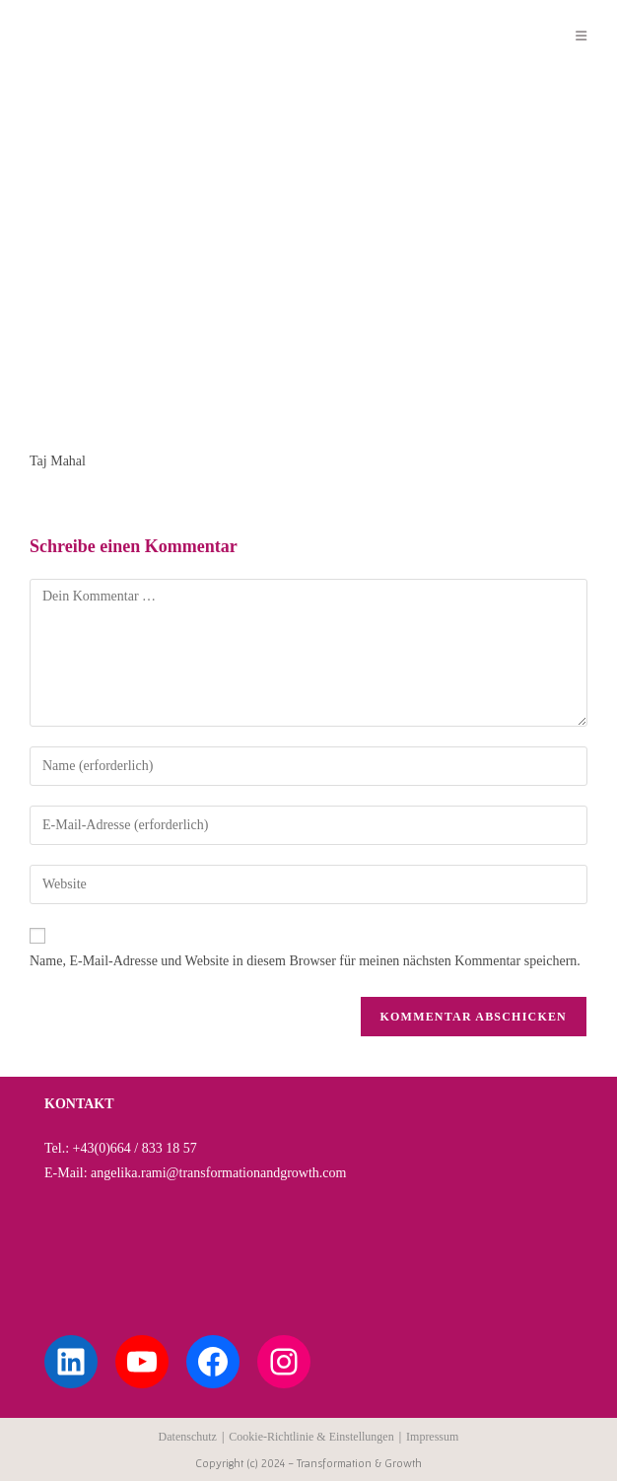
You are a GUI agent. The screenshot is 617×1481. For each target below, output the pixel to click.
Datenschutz (188, 1437)
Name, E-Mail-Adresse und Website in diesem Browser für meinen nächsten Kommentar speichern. (305, 960)
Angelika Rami (101, 35)
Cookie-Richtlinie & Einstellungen (311, 1437)
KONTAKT (79, 1103)
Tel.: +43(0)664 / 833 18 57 (120, 1148)
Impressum (432, 1437)
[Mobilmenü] (581, 36)
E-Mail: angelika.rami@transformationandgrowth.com (195, 1172)
